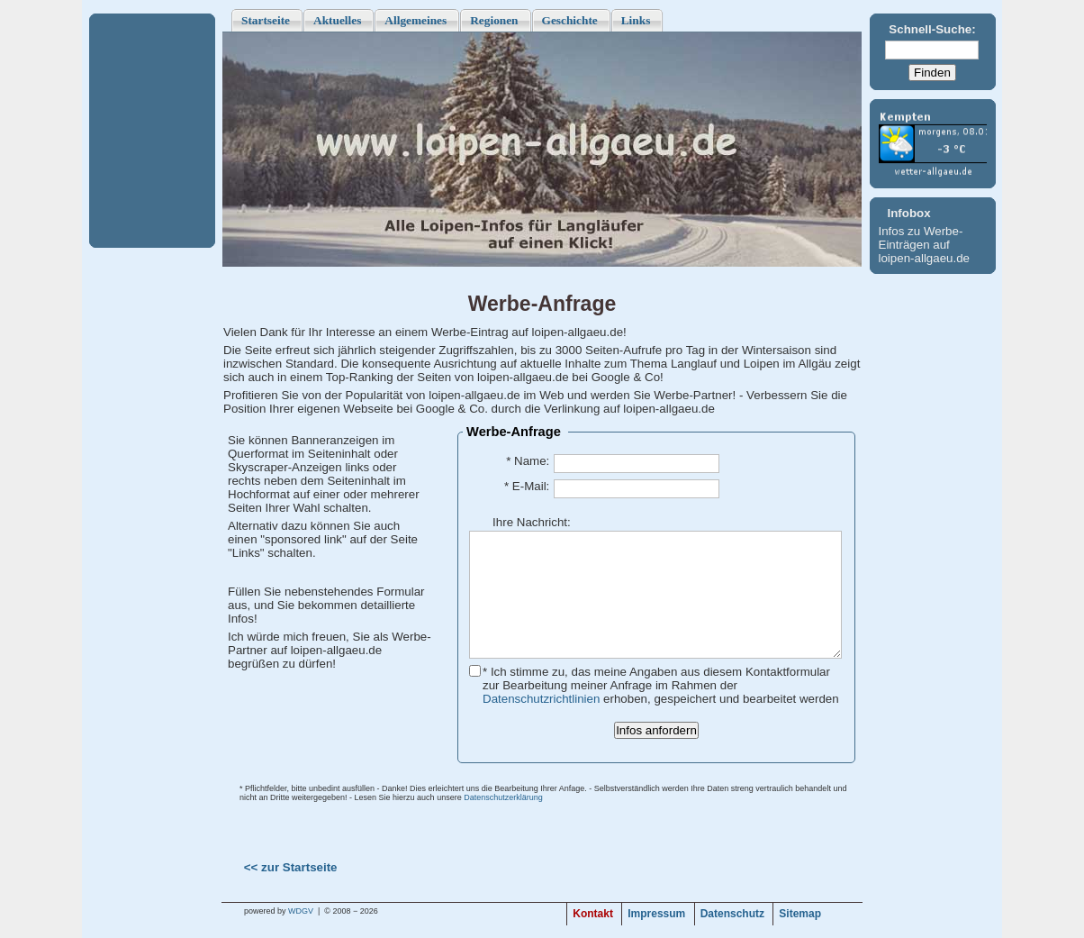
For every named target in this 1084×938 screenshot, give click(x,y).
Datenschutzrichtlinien (541, 699)
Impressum (656, 913)
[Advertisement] (152, 131)
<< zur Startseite (291, 867)
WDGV (300, 910)
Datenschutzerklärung (503, 797)
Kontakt (593, 913)
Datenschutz (732, 913)
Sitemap (800, 913)
